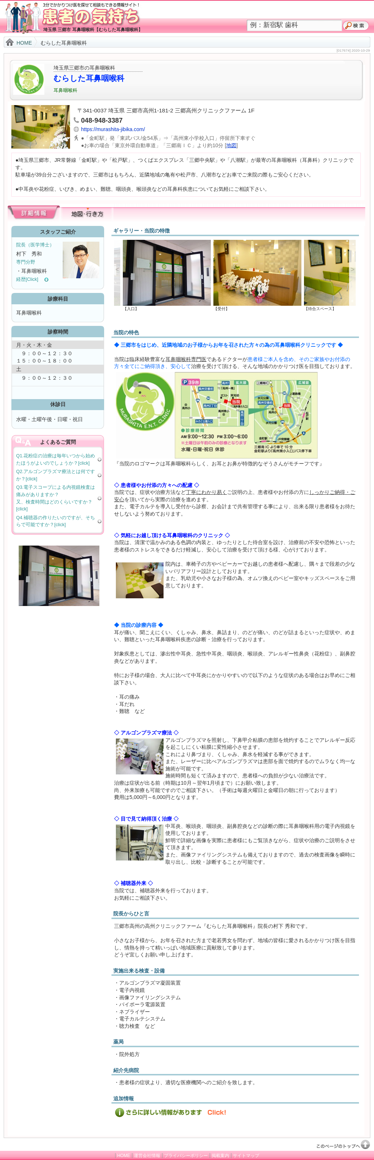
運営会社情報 (147, 1155)
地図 (231, 145)
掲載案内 (220, 1155)
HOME (24, 43)
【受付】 (256, 307)
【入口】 (165, 307)
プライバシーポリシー (186, 1155)
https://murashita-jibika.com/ (113, 129)
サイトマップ (246, 1155)
